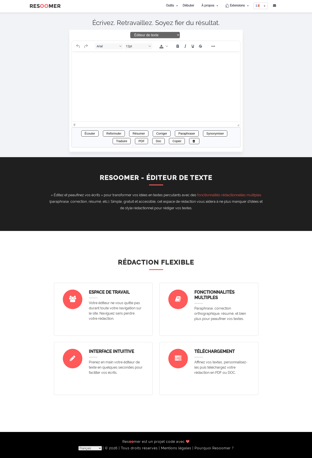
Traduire (121, 141)
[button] (163, 46)
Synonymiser (215, 133)
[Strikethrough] (200, 46)
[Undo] (78, 46)
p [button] (74, 124)
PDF (141, 141)
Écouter (90, 133)
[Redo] (85, 46)
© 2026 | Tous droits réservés (132, 448)
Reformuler (113, 133)
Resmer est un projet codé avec (156, 442)
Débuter (188, 5)
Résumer (139, 133)
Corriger (161, 133)
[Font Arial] (109, 46)
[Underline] (193, 46)
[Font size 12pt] (138, 46)
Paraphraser (186, 133)
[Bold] (177, 46)
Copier (176, 141)
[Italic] (185, 46)
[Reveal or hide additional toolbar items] (213, 46)
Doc (158, 141)
